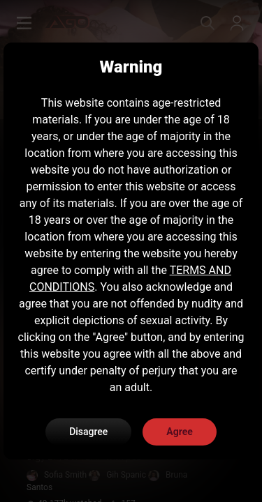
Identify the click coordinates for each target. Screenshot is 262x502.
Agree (179, 431)
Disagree (88, 431)
